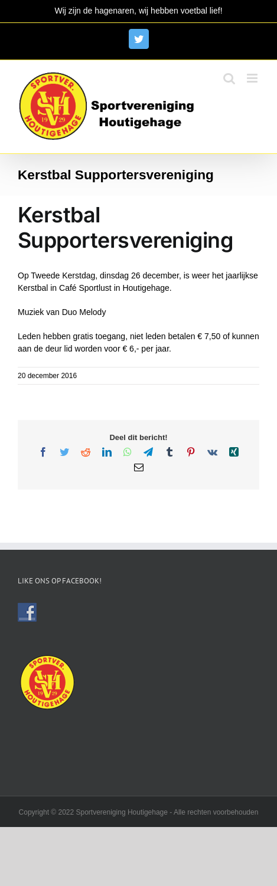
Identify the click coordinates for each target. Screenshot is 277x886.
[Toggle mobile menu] (253, 78)
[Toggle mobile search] (229, 78)
